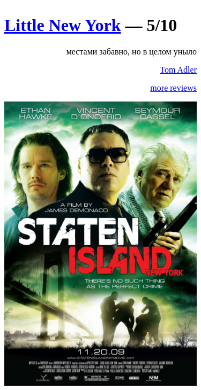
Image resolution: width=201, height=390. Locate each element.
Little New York (62, 25)
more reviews (173, 87)
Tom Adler (178, 69)
